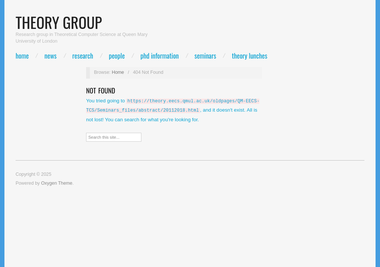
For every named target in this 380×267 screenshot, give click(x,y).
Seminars (205, 55)
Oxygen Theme (56, 181)
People (117, 55)
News (51, 55)
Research (82, 55)
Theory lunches (249, 55)
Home (22, 55)
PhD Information (160, 55)
